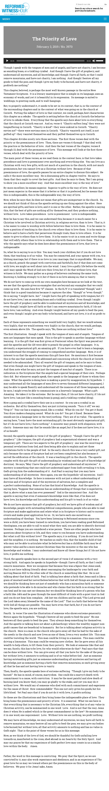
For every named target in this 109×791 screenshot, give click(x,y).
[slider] (51, 60)
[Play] (7, 60)
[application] (54, 61)
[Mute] (93, 60)
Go (105, 4)
